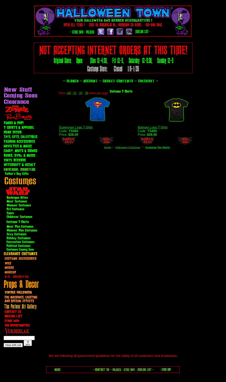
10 (74, 93)
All (69, 93)
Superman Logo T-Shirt (76, 127)
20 (80, 93)
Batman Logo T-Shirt (152, 127)
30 (86, 93)
